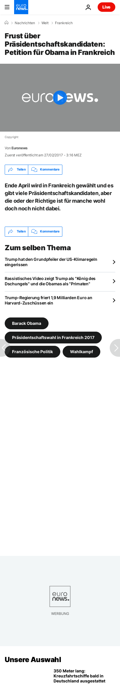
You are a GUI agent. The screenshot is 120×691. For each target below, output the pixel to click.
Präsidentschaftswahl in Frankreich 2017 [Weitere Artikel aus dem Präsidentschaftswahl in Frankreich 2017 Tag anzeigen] (53, 337)
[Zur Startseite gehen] (21, 7)
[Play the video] (60, 98)
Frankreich (64, 23)
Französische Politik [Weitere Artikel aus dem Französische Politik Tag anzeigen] (32, 351)
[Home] (6, 23)
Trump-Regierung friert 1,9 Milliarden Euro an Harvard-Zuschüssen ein (48, 300)
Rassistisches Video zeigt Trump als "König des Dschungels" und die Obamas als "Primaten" (50, 281)
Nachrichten (25, 23)
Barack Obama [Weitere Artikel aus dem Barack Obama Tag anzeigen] (26, 322)
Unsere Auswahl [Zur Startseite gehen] (33, 659)
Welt (45, 23)
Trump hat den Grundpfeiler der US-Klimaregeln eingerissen (51, 262)
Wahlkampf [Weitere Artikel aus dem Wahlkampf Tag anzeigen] (81, 351)
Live (106, 6)
